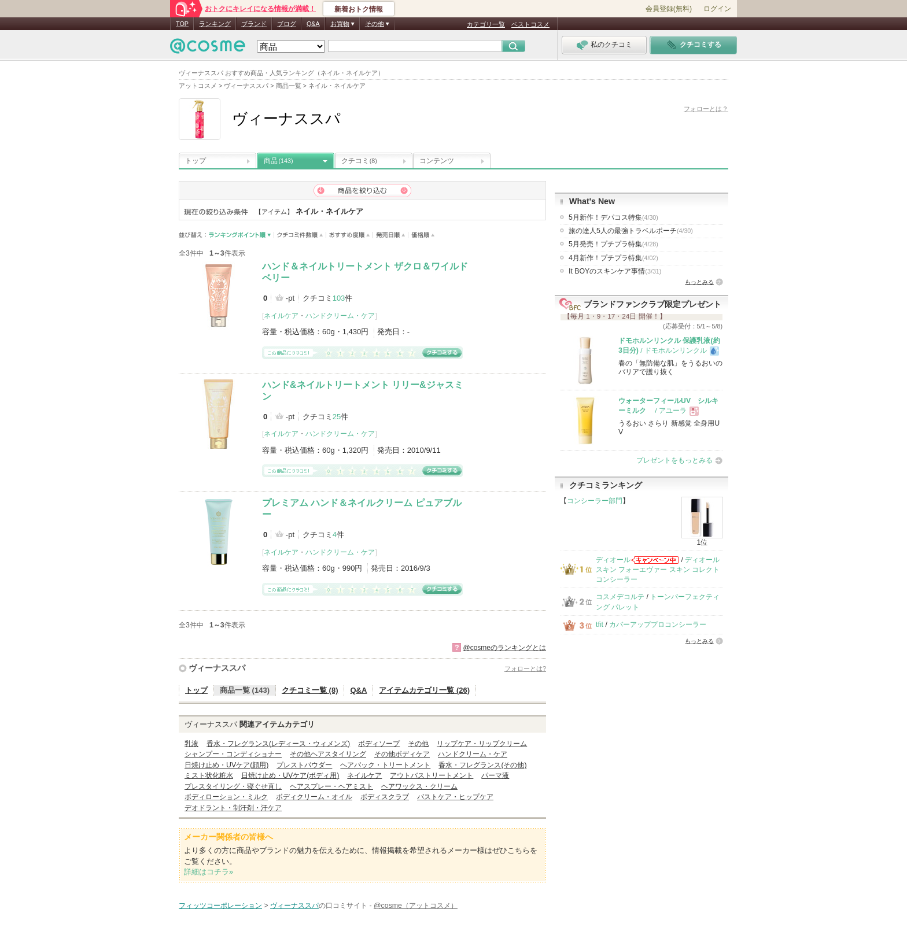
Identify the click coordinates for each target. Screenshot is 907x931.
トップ (195, 161)
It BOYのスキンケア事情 (615, 271)
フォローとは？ (706, 108)
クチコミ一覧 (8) (310, 690)
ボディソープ (379, 744)
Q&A (313, 23)
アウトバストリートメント (431, 775)
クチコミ (359, 161)
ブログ (286, 23)
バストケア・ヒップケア (455, 797)
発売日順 (390, 235)
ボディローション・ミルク (226, 797)
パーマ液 (495, 775)
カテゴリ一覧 (486, 24)
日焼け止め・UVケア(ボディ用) (290, 775)
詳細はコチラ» (208, 871)
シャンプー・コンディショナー (233, 754)
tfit (599, 624)
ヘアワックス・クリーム (419, 786)
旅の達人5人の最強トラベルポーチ (631, 231)
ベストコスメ (530, 24)
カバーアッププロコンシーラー (657, 624)
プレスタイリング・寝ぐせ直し (233, 786)
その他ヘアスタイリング (328, 754)
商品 (278, 161)
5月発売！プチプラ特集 (613, 244)
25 (337, 416)
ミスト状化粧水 (209, 775)
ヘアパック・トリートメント (385, 765)
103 (339, 298)
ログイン (717, 9)
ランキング (215, 23)
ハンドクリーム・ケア (340, 316)
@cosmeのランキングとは (504, 648)
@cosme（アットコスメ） (416, 906)
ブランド (254, 23)
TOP (182, 23)
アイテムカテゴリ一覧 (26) (424, 690)
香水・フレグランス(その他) (482, 765)
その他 (418, 744)
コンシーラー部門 (594, 501)
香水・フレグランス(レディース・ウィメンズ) (278, 744)
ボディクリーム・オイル (314, 797)
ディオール (613, 560)
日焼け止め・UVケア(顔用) (226, 765)
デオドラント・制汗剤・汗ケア (233, 808)
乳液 (191, 744)
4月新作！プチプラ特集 (613, 258)
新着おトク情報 (358, 9)
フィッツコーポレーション (220, 906)
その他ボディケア (402, 754)
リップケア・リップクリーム (482, 744)
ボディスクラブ (384, 797)
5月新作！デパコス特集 (613, 217)
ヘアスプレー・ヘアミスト (331, 786)
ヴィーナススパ (217, 668)
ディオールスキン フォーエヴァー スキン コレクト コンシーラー (658, 570)
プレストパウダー (304, 765)
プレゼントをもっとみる (674, 460)
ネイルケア (281, 316)
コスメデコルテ (620, 597)
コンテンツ (436, 161)
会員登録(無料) (669, 9)
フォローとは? (525, 668)
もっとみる (699, 282)
